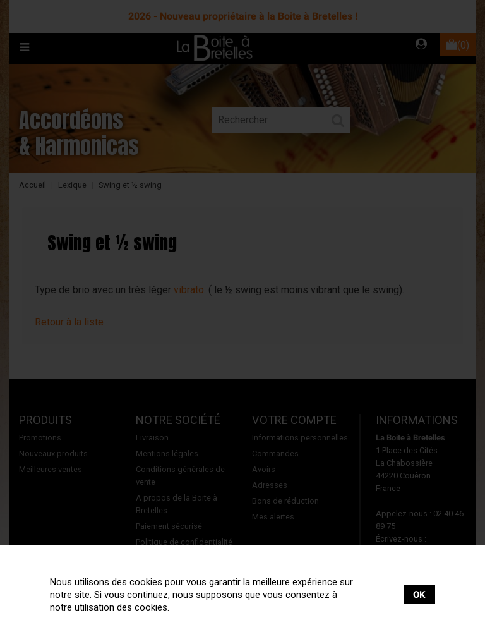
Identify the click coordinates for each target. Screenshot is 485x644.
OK (419, 594)
